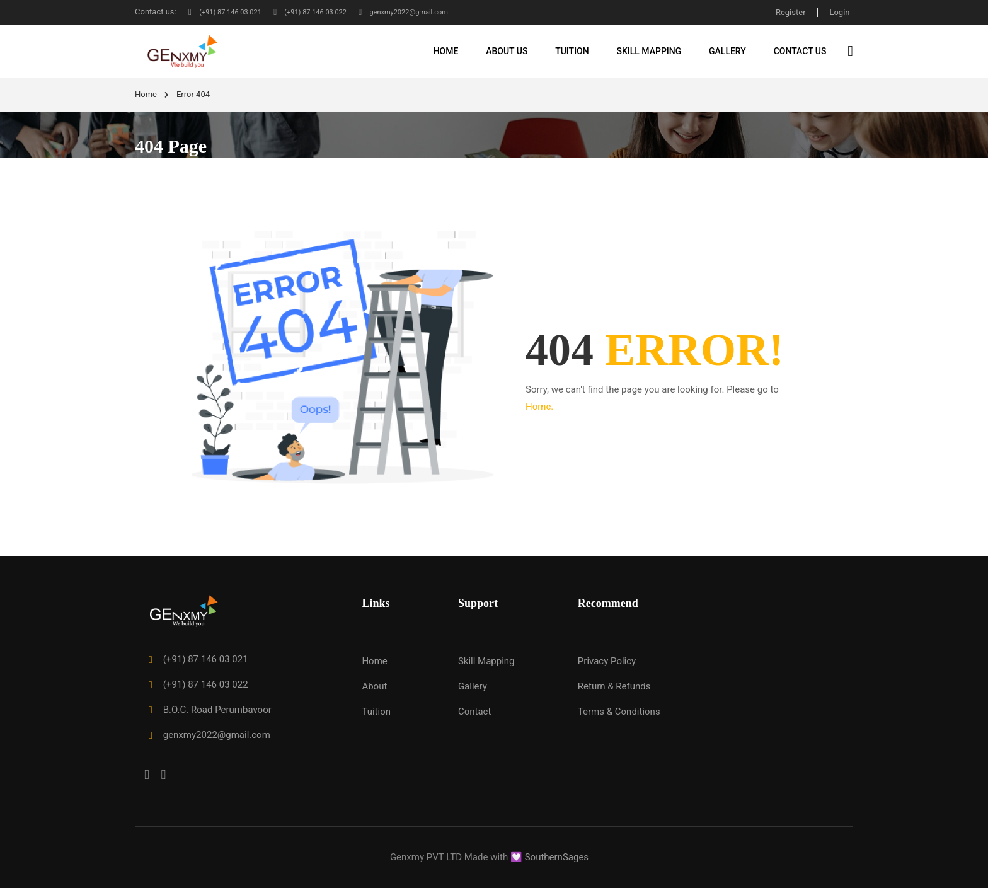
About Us (506, 51)
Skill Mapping (648, 51)
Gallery (727, 51)
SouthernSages (557, 857)
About (374, 687)
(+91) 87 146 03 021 (229, 11)
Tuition (572, 51)
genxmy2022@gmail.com (432, 11)
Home (446, 51)
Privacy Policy (607, 661)
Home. (539, 407)
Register (789, 11)
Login (839, 11)
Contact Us (800, 51)
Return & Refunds (614, 687)
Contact (474, 712)
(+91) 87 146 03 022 (326, 11)
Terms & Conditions (619, 712)
